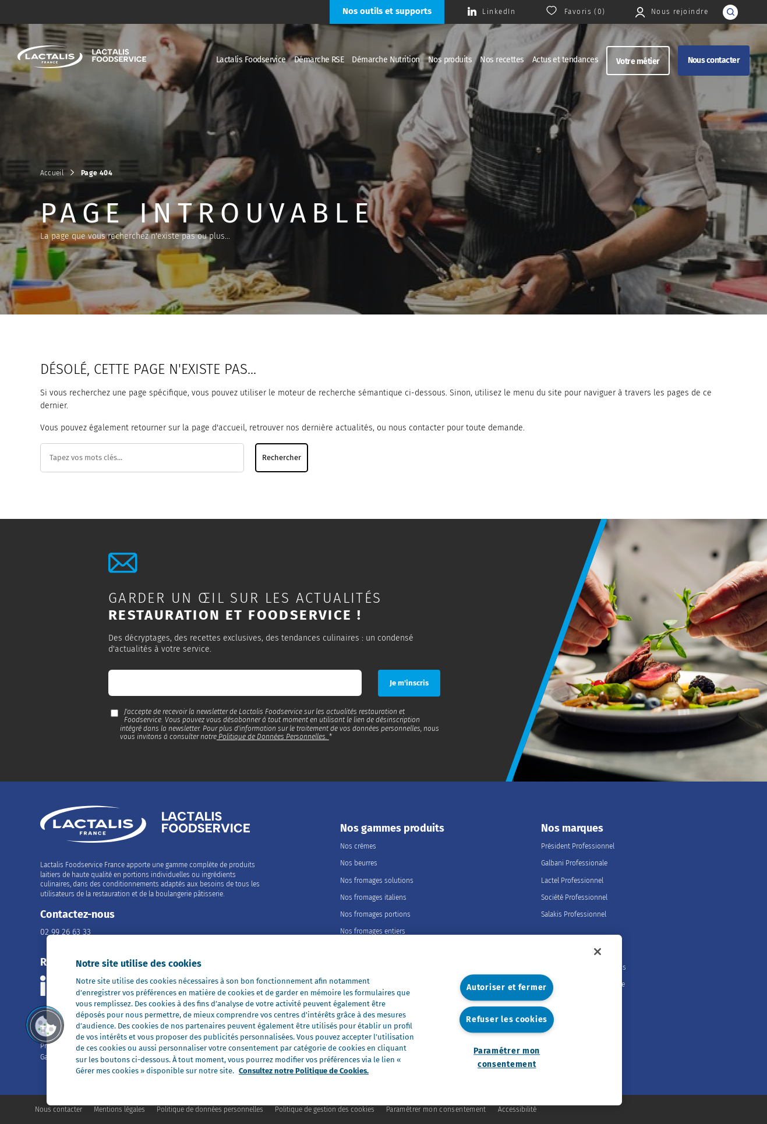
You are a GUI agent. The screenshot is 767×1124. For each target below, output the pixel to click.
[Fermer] (597, 951)
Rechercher (281, 457)
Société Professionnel (574, 897)
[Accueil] (81, 58)
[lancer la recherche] (730, 12)
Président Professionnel (577, 846)
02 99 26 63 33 (65, 932)
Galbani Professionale (574, 863)
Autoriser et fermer (506, 988)
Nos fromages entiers (372, 931)
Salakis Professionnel (573, 914)
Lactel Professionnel (572, 880)
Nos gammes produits (392, 828)
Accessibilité (517, 1109)
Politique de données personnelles (210, 1109)
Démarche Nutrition (385, 60)
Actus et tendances (565, 60)
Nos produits (450, 60)
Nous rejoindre (576, 949)
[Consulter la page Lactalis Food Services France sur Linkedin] (491, 12)
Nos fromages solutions (376, 880)
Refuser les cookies (506, 1019)
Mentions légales (119, 1109)
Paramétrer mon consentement (506, 1057)
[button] (44, 1025)
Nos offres (557, 1002)
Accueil (52, 173)
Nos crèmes (358, 846)
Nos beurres (358, 863)
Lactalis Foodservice (251, 60)
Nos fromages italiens (373, 897)
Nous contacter (714, 60)
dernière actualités (337, 428)
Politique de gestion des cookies (324, 1109)
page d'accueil (218, 428)
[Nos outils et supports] (387, 12)
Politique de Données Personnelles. (273, 737)
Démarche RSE (319, 60)
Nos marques (572, 828)
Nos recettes (502, 60)
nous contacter (416, 428)
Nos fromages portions (375, 914)
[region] (334, 1020)
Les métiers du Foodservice (583, 984)
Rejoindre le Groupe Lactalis (583, 967)
